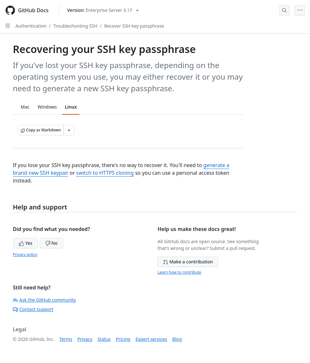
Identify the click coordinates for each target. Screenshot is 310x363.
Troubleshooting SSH (75, 26)
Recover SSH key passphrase (134, 26)
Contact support (33, 309)
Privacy (84, 339)
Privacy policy (25, 254)
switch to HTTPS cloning (104, 172)
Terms (65, 339)
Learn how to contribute (179, 272)
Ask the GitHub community (44, 300)
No (51, 243)
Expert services (151, 339)
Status (104, 339)
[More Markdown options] (69, 130)
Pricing (123, 339)
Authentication (31, 26)
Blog (177, 339)
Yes (25, 243)
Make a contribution (188, 262)
